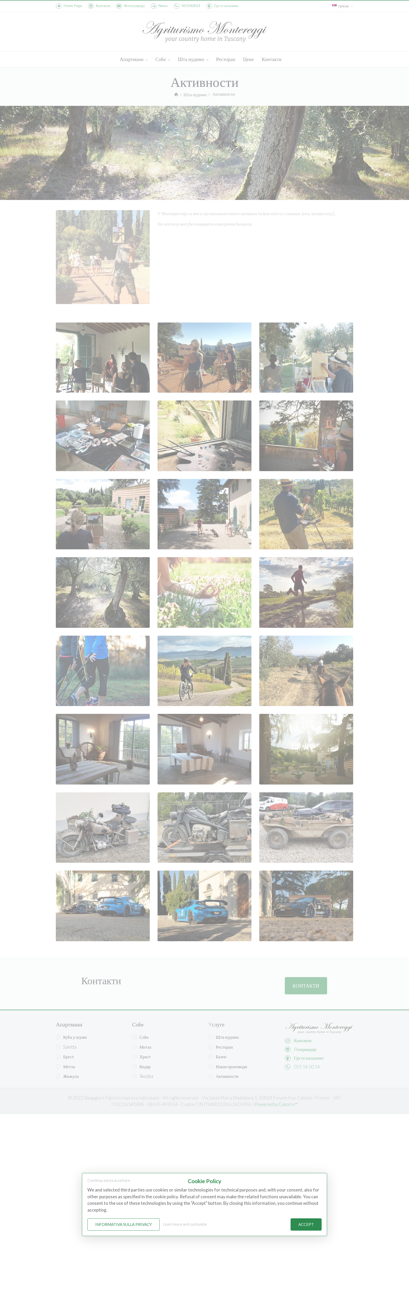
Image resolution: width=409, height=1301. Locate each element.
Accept (306, 1224)
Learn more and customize (185, 1224)
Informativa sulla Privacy (123, 1224)
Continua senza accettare (108, 1180)
